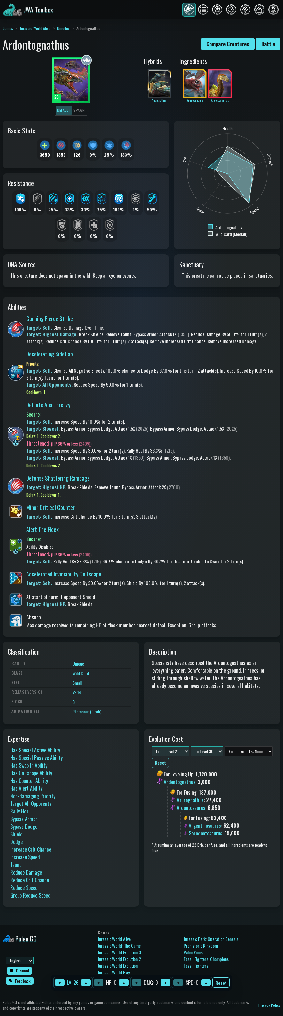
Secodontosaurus (205, 833)
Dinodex (63, 28)
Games (8, 28)
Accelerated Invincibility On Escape (63, 574)
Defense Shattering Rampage (58, 478)
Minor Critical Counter (50, 507)
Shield (16, 834)
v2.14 (77, 692)
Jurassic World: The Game (119, 945)
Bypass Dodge (23, 826)
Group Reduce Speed (30, 895)
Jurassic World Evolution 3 (119, 952)
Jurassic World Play (114, 972)
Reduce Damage (26, 872)
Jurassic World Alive (35, 28)
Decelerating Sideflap (49, 354)
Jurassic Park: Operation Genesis (211, 938)
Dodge (16, 842)
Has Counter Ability (29, 780)
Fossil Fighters (196, 965)
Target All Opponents (30, 803)
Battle (268, 44)
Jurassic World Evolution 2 (119, 958)
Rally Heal (20, 811)
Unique (78, 663)
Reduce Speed (24, 887)
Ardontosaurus (191, 808)
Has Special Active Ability (35, 750)
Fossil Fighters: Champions (206, 958)
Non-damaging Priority (32, 796)
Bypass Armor (23, 819)
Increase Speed (25, 857)
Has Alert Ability (26, 788)
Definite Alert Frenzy (48, 405)
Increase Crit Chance (30, 849)
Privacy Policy (269, 1005)
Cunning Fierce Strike (49, 318)
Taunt (15, 865)
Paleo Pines (193, 952)
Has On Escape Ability (31, 773)
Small (77, 682)
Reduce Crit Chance (29, 880)
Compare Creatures (227, 44)
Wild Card (81, 673)
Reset (221, 982)
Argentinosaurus (205, 825)
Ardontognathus (179, 782)
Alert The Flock (42, 529)
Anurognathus (190, 800)
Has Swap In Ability (28, 765)
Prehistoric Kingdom (201, 945)
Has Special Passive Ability (36, 758)
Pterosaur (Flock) (87, 711)
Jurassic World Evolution (118, 965)
